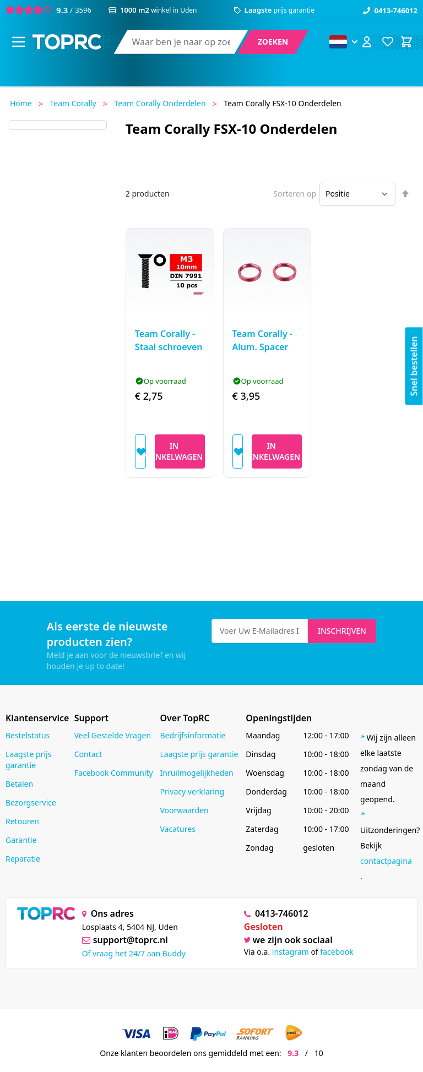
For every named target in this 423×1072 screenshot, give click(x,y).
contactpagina (386, 861)
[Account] (366, 41)
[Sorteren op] (357, 194)
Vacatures (177, 829)
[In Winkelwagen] (180, 451)
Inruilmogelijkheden (196, 773)
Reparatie (23, 858)
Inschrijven (342, 630)
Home (21, 103)
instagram (290, 951)
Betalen (19, 784)
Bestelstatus (28, 735)
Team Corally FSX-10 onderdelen (282, 103)
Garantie (21, 840)
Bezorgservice (31, 802)
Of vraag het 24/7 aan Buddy (134, 953)
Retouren (22, 821)
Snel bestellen (414, 366)
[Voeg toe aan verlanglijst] (140, 451)
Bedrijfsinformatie (192, 735)
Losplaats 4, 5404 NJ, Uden (130, 927)
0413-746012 (390, 10)
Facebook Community (113, 773)
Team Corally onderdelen (159, 103)
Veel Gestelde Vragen (112, 735)
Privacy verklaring (192, 791)
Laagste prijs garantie (28, 759)
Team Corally (73, 103)
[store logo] (67, 42)
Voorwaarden (184, 810)
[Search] (273, 42)
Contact (88, 754)
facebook (336, 951)
